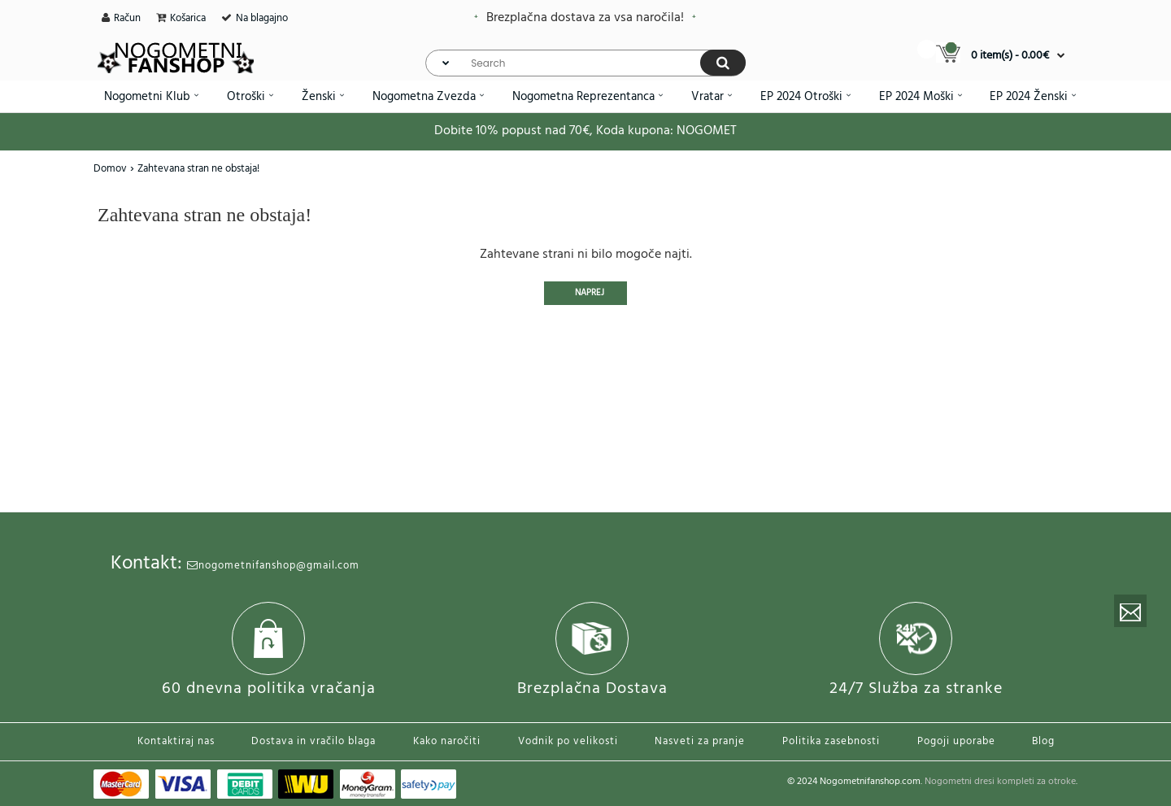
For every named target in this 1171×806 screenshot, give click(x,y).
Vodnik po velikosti (568, 741)
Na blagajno (262, 18)
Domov (110, 168)
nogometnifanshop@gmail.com (273, 565)
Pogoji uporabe (956, 741)
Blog (1043, 741)
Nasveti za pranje (700, 741)
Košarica (188, 18)
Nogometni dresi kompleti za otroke (1000, 781)
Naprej (589, 292)
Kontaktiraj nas (176, 741)
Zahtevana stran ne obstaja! (198, 168)
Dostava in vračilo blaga (313, 741)
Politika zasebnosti (831, 741)
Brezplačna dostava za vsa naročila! (585, 18)
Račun (127, 18)
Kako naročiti (447, 741)
